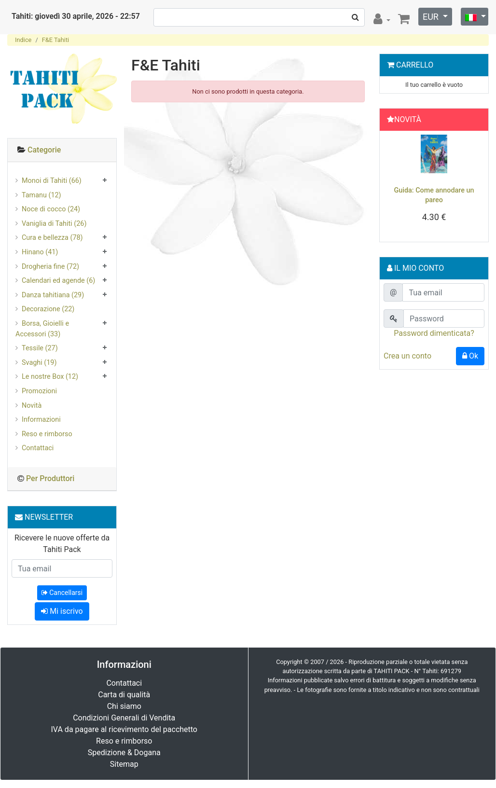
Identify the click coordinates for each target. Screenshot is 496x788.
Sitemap (124, 764)
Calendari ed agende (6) (58, 280)
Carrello (414, 64)
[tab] (62, 150)
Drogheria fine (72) (50, 267)
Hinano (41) (40, 252)
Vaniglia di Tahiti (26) (54, 224)
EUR (432, 17)
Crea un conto (407, 355)
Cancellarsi (62, 592)
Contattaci (38, 448)
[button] (391, 189)
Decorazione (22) (48, 309)
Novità (31, 405)
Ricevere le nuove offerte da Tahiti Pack (62, 543)
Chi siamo (124, 706)
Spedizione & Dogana (124, 752)
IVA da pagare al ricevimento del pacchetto (124, 729)
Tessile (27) (40, 348)
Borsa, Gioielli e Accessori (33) (42, 328)
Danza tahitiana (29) (53, 295)
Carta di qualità (124, 694)
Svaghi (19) (39, 363)
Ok (470, 355)
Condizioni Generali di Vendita (124, 717)
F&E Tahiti (55, 39)
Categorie (44, 149)
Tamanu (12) (41, 195)
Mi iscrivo (62, 611)
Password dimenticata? (434, 333)
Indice (23, 39)
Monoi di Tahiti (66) (52, 181)
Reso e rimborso (47, 434)
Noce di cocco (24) (51, 209)
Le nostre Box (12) (50, 377)
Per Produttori (50, 478)
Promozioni (39, 391)
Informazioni (41, 419)
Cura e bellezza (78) (52, 238)
